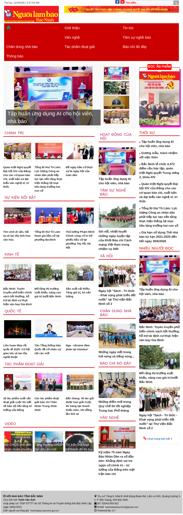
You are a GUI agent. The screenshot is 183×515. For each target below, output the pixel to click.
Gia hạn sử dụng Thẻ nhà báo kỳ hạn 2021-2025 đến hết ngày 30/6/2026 (158, 237)
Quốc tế (13, 328)
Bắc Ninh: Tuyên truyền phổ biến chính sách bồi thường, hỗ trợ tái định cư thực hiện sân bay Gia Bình (16, 309)
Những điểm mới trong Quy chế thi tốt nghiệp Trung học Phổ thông (115, 407)
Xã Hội (106, 257)
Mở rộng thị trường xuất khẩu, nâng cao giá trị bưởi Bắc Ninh (48, 305)
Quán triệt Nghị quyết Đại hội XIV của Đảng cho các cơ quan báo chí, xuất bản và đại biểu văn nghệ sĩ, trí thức (17, 180)
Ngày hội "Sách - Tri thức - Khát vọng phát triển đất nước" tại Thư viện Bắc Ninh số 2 (117, 298)
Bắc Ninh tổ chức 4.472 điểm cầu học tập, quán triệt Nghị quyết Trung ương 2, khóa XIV (159, 170)
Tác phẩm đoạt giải (80, 47)
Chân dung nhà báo (22, 47)
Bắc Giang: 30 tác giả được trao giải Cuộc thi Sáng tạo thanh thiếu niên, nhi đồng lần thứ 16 (80, 425)
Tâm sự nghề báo (137, 37)
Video (10, 445)
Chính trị (14, 133)
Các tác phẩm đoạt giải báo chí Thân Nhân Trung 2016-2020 (48, 423)
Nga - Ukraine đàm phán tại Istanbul (79, 364)
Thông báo (14, 56)
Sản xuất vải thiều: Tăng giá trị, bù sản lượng (80, 303)
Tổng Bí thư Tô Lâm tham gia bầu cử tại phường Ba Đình (48, 244)
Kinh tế (12, 264)
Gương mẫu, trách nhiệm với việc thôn (158, 155)
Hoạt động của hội (116, 137)
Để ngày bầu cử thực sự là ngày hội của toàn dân (79, 172)
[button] (157, 438)
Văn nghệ (72, 37)
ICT (114, 512)
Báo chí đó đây (135, 47)
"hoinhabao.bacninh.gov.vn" (45, 512)
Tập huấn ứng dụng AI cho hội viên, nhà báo (115, 181)
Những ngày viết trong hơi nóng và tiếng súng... (116, 355)
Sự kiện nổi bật (21, 205)
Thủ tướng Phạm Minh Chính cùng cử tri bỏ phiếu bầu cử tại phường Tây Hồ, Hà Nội (79, 248)
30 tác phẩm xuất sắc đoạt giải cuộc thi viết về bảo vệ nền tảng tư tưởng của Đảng (16, 425)
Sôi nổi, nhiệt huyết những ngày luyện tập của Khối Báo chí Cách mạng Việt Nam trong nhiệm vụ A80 (115, 241)
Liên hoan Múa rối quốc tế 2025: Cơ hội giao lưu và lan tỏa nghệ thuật (16, 369)
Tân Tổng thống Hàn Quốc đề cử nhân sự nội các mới (46, 369)
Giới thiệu (72, 28)
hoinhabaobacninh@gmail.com (122, 508)
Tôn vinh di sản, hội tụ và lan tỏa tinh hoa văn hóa (17, 244)
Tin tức (128, 28)
